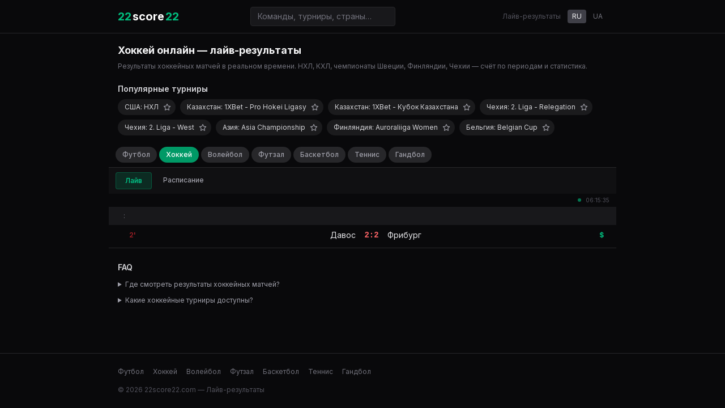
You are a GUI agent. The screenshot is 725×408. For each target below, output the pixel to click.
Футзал (271, 154)
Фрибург (404, 235)
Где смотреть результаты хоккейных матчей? (202, 284)
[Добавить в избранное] (167, 107)
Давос (343, 235)
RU (577, 16)
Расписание (183, 180)
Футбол (136, 154)
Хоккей (179, 154)
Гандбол (410, 154)
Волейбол (225, 154)
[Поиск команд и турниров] (322, 16)
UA (598, 16)
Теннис (367, 154)
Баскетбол (319, 154)
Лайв (133, 180)
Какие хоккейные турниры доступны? (189, 300)
